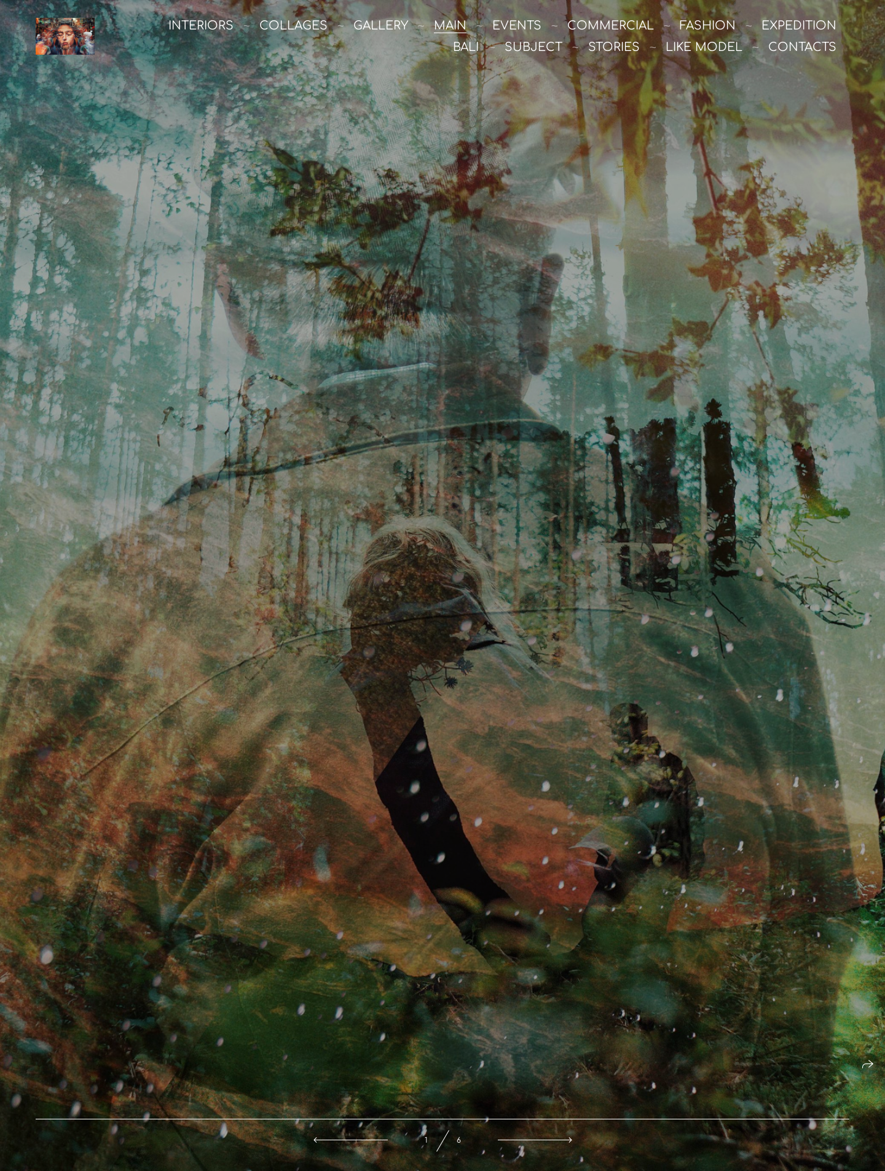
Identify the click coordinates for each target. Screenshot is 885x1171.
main (450, 25)
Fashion (708, 25)
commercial (610, 25)
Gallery (380, 25)
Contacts (802, 47)
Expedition (798, 25)
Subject (533, 47)
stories (614, 47)
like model (704, 47)
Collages (293, 25)
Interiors (201, 25)
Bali (466, 47)
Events (516, 25)
